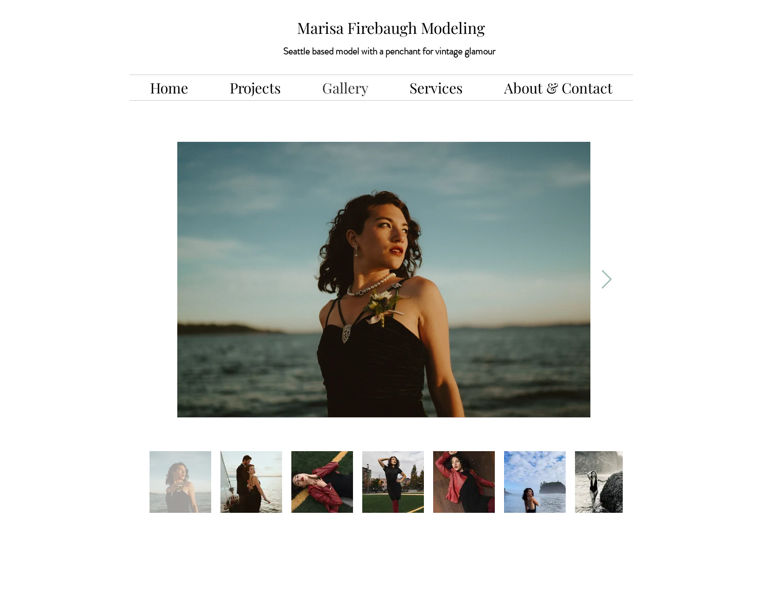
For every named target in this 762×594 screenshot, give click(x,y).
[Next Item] (606, 280)
